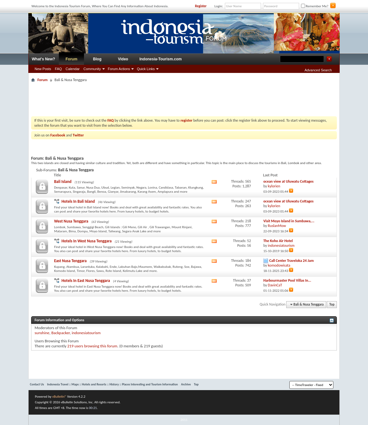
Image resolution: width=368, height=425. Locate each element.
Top (331, 304)
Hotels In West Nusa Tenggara (86, 241)
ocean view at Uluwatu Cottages (288, 181)
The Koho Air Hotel (278, 241)
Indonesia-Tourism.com (160, 59)
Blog (97, 59)
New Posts (43, 69)
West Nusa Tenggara (71, 221)
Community (92, 69)
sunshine (42, 332)
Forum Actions (119, 69)
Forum (71, 59)
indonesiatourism (86, 332)
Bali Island (62, 181)
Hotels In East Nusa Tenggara (85, 280)
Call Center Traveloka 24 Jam (291, 260)
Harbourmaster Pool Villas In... (287, 280)
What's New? (43, 59)
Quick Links (146, 69)
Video (123, 59)
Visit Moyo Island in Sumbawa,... (288, 221)
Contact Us (37, 384)
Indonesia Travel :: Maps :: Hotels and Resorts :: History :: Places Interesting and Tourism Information (112, 384)
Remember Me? (314, 6)
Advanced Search (318, 70)
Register (201, 6)
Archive (186, 384)
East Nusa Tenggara (70, 260)
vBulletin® (59, 397)
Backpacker (60, 332)
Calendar (73, 69)
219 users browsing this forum (92, 346)
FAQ (58, 69)
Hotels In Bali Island (78, 201)
